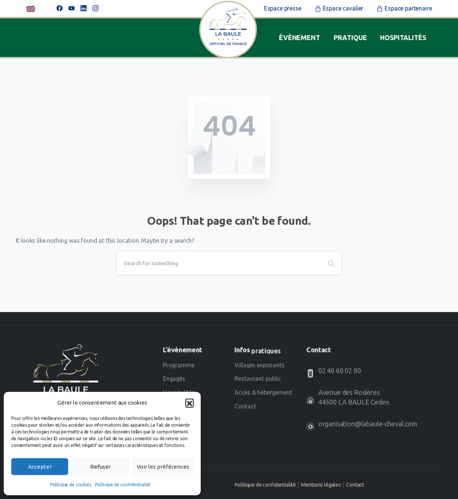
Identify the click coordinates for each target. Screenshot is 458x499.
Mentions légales (320, 485)
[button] (189, 402)
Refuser (100, 466)
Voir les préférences (163, 466)
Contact (355, 485)
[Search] (219, 263)
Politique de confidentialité (123, 484)
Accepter (40, 466)
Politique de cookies (70, 484)
